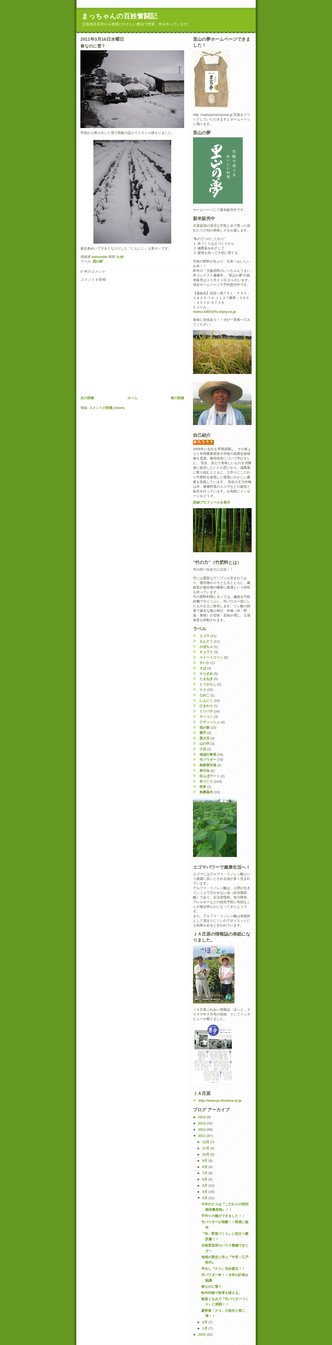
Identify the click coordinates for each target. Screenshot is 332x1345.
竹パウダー (207, 760)
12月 (206, 1142)
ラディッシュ (209, 722)
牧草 (202, 787)
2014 (202, 1117)
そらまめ (206, 674)
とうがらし (207, 684)
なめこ (204, 695)
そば (202, 668)
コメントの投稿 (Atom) (107, 408)
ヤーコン (206, 717)
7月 (205, 1173)
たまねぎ (206, 679)
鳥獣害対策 (207, 765)
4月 (205, 1192)
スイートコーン (211, 657)
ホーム (132, 398)
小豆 (202, 749)
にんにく (206, 701)
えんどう (206, 641)
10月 (206, 1154)
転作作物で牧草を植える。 (221, 1293)
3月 (205, 1198)
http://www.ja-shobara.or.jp (219, 1100)
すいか (204, 663)
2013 (202, 1123)
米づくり (206, 781)
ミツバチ (206, 711)
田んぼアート (209, 776)
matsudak (206, 442)
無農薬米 (206, 792)
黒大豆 (204, 738)
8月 (205, 1167)
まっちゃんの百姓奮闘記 (119, 16)
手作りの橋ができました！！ (223, 1216)
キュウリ (206, 652)
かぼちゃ (206, 647)
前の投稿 (177, 398)
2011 (202, 1136)
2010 (202, 1334)
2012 (202, 1129)
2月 (205, 1322)
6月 (205, 1179)
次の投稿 (87, 398)
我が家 (97, 261)
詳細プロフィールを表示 (211, 502)
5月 (205, 1185)
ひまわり (206, 706)
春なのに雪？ (211, 1287)
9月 (205, 1161)
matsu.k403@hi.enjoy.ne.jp (214, 312)
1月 (205, 1328)
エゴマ (204, 636)
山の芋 (204, 744)
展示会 (204, 771)
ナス (202, 690)
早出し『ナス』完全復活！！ (223, 1269)
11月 (206, 1148)
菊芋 (202, 733)
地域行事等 (207, 754)
